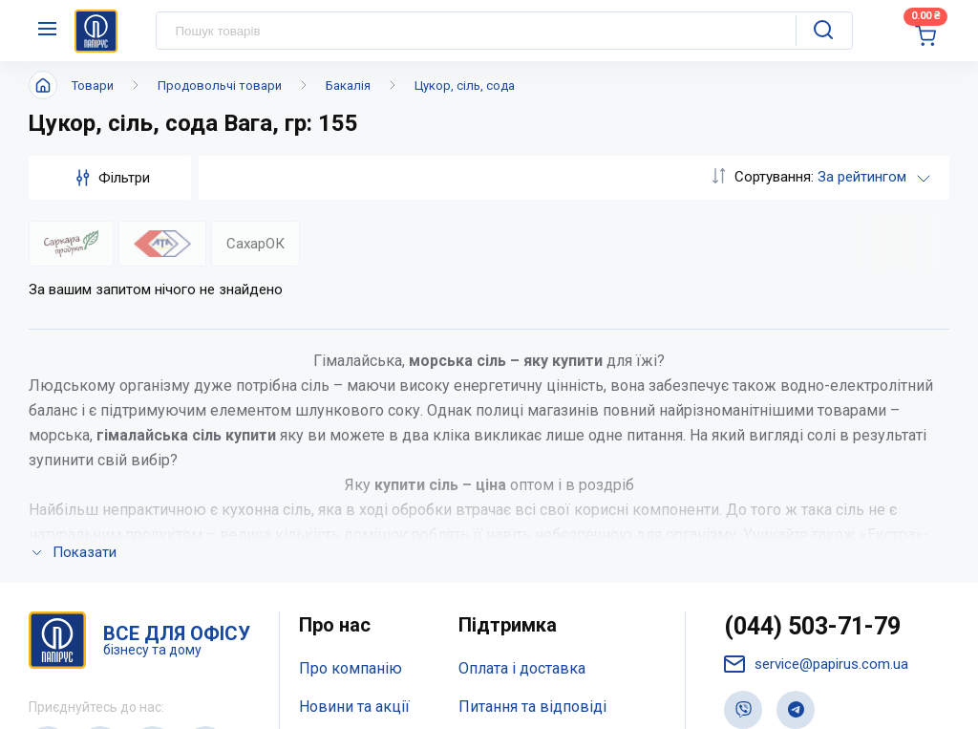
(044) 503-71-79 (812, 372)
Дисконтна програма (532, 491)
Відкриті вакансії (359, 566)
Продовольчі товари (220, 85)
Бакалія (348, 85)
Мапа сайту (338, 529)
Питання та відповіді (532, 452)
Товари (93, 85)
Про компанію (350, 414)
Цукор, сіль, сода (465, 85)
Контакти (332, 491)
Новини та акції (354, 452)
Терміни (487, 529)
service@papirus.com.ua (816, 410)
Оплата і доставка (521, 414)
